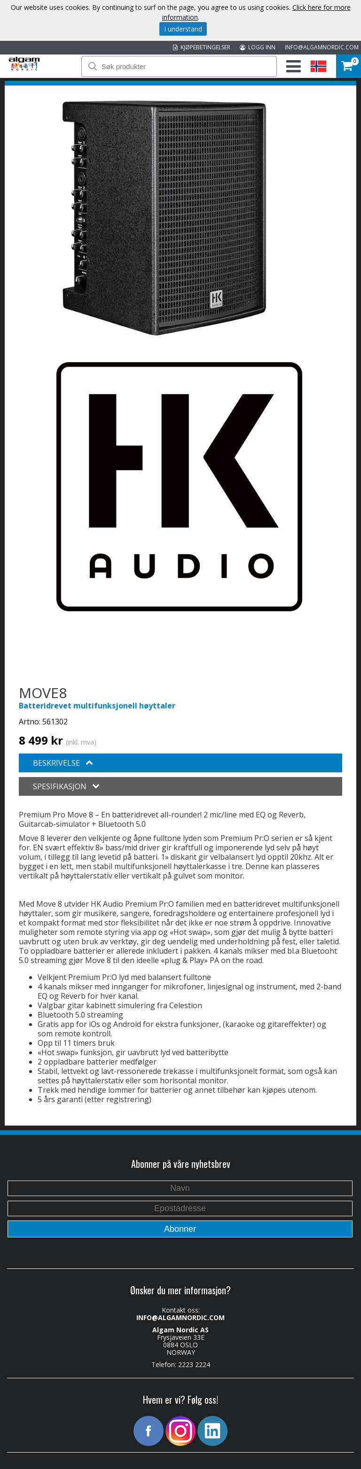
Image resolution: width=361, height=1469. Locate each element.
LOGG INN (257, 47)
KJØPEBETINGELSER (201, 47)
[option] (164, 218)
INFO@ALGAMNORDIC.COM (322, 47)
